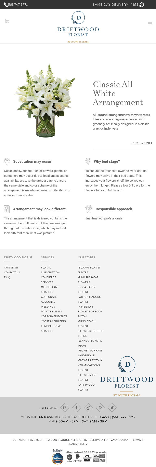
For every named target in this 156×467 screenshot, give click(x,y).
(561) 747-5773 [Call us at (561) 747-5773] (123, 417)
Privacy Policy (117, 439)
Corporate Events (54, 316)
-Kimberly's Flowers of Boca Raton (90, 311)
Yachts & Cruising (53, 321)
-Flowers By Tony (90, 360)
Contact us (12, 272)
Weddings (48, 306)
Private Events (51, 311)
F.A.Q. (7, 277)
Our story (11, 267)
